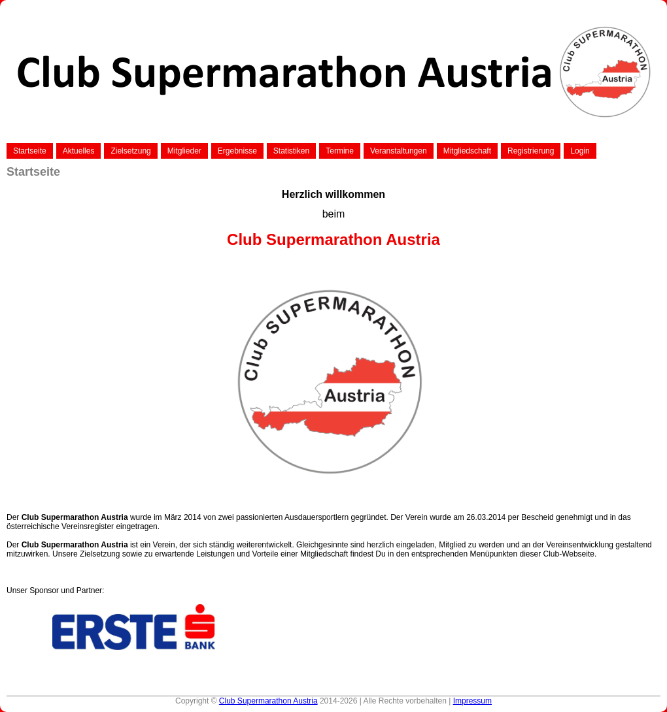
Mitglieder (184, 150)
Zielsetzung (130, 150)
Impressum (472, 700)
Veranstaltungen (398, 150)
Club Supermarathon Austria (268, 700)
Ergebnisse (237, 150)
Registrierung (530, 150)
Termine (340, 150)
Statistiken (291, 150)
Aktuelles (79, 150)
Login (579, 150)
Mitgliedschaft (467, 150)
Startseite (29, 150)
